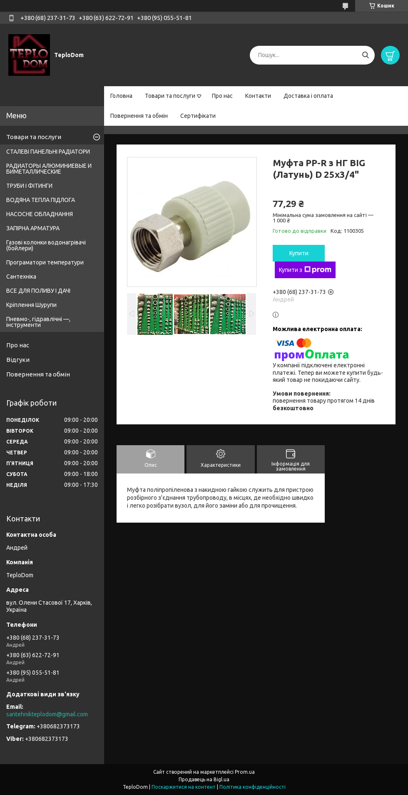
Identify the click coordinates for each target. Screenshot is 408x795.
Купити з (305, 270)
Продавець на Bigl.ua (204, 779)
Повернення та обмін (139, 115)
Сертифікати (198, 115)
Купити (298, 253)
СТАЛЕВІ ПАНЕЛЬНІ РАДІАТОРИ (48, 151)
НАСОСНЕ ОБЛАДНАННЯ (39, 214)
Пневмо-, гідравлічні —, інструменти (38, 322)
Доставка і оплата (308, 95)
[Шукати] (365, 55)
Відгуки (18, 359)
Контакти (258, 95)
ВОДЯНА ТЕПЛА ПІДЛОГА (40, 200)
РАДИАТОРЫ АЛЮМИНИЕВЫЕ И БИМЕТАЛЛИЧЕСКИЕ (49, 168)
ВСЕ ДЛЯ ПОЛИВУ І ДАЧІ (38, 290)
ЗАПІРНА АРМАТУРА (33, 228)
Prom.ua (245, 772)
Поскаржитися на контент (184, 787)
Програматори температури (45, 262)
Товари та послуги (170, 95)
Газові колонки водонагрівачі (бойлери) (46, 245)
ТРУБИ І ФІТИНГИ (29, 185)
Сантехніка (21, 276)
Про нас (222, 95)
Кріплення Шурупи (31, 305)
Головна (121, 95)
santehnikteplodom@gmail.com (47, 714)
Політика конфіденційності (252, 787)
